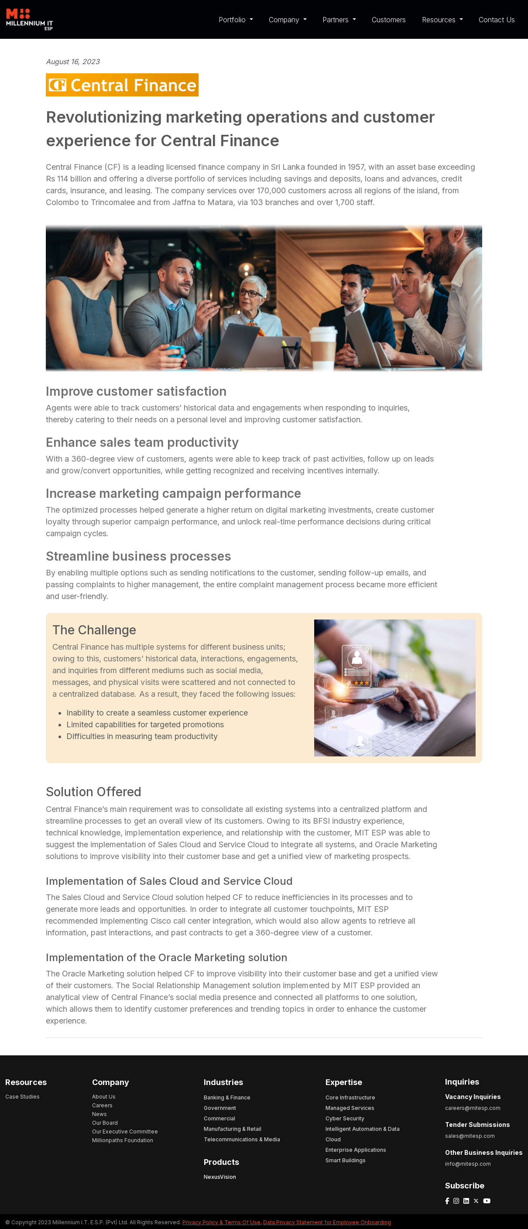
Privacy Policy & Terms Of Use (221, 1222)
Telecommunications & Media (242, 1139)
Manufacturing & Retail (232, 1129)
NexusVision (220, 1177)
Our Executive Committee (125, 1131)
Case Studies (22, 1096)
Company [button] (285, 19)
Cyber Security (345, 1118)
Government (220, 1108)
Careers (102, 1105)
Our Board (105, 1122)
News (99, 1114)
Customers (389, 19)
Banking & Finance (227, 1097)
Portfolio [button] (233, 19)
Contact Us (497, 19)
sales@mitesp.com (470, 1136)
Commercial (219, 1118)
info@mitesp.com (468, 1164)
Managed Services (350, 1108)
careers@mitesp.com (473, 1108)
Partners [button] (336, 19)
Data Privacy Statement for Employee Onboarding (327, 1222)
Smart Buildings (346, 1160)
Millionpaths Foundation (122, 1140)
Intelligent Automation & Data (363, 1129)
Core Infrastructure (350, 1097)
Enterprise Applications (356, 1150)
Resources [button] (440, 19)
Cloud (333, 1139)
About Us (104, 1096)
